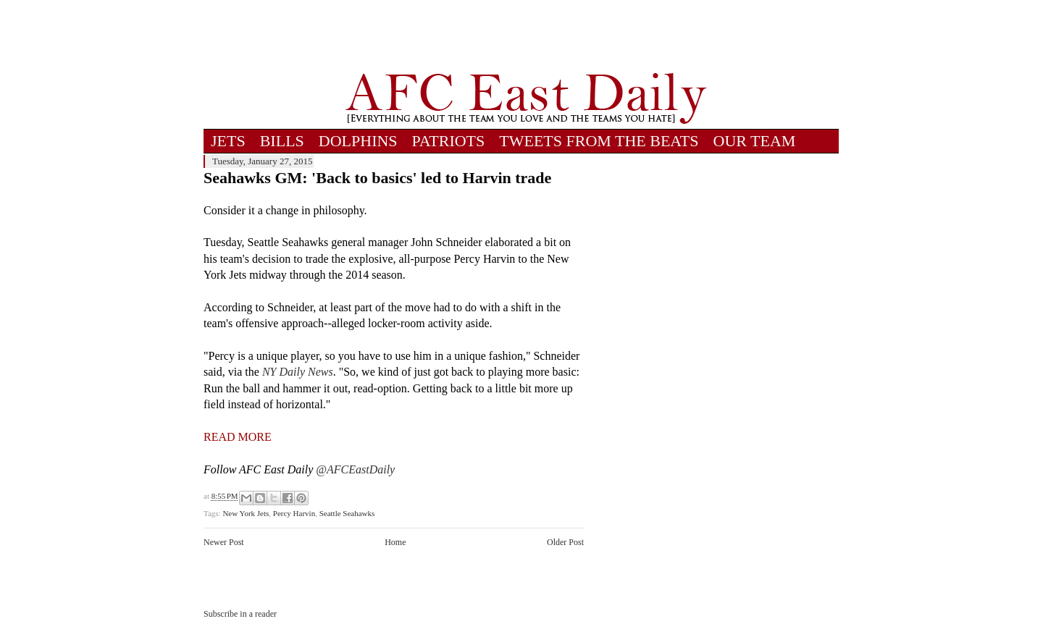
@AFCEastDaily (355, 469)
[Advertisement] (525, 36)
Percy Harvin (294, 513)
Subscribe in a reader (240, 614)
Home (395, 542)
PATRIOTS (448, 141)
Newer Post (224, 542)
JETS (228, 141)
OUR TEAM (754, 141)
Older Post (565, 542)
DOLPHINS (358, 141)
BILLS (282, 141)
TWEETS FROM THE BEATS (598, 141)
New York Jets (245, 513)
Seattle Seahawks (347, 513)
